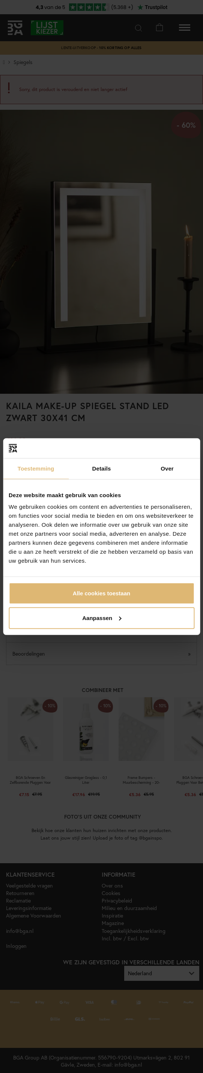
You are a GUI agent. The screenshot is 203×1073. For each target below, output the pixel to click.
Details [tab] (101, 468)
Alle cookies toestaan (101, 593)
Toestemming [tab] (36, 468)
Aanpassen (101, 617)
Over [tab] (167, 468)
